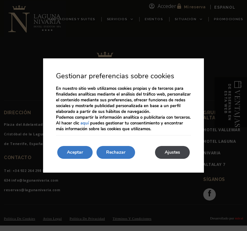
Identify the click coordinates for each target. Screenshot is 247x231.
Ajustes (172, 152)
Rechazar (115, 152)
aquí (84, 123)
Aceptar (75, 152)
